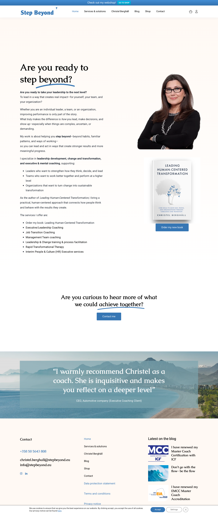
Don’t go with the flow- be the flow (183, 469)
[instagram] (21, 473)
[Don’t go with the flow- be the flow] (158, 473)
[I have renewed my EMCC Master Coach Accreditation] (158, 493)
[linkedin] (26, 473)
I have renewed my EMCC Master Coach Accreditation (184, 493)
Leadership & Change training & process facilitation (56, 242)
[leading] (172, 159)
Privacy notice (92, 504)
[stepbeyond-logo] (39, 8)
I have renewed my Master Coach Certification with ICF (184, 453)
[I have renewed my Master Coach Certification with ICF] (158, 453)
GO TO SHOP (124, 2)
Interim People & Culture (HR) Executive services (55, 252)
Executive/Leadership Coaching (44, 228)
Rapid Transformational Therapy (45, 247)
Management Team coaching (43, 237)
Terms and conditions (97, 494)
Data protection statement (99, 483)
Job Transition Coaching (40, 233)
